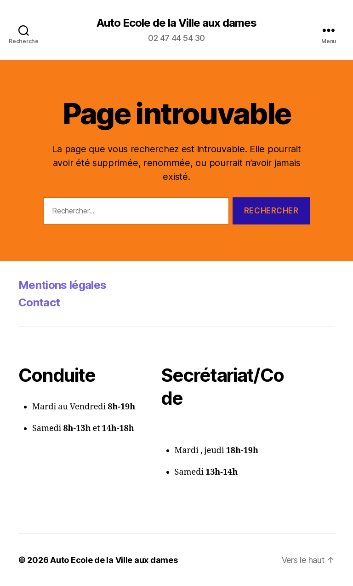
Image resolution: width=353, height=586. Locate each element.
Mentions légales (62, 285)
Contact (39, 302)
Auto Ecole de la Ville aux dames (176, 23)
